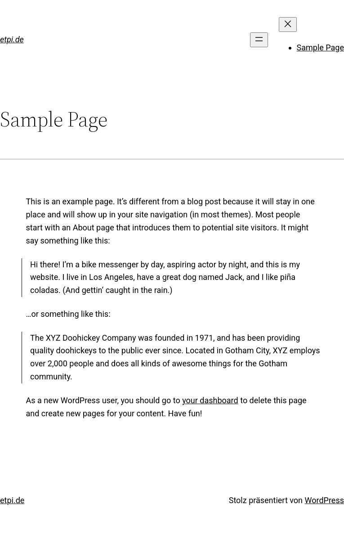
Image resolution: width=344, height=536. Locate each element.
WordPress (324, 500)
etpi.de (12, 39)
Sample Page (320, 47)
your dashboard (210, 400)
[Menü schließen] (288, 24)
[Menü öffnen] (259, 39)
